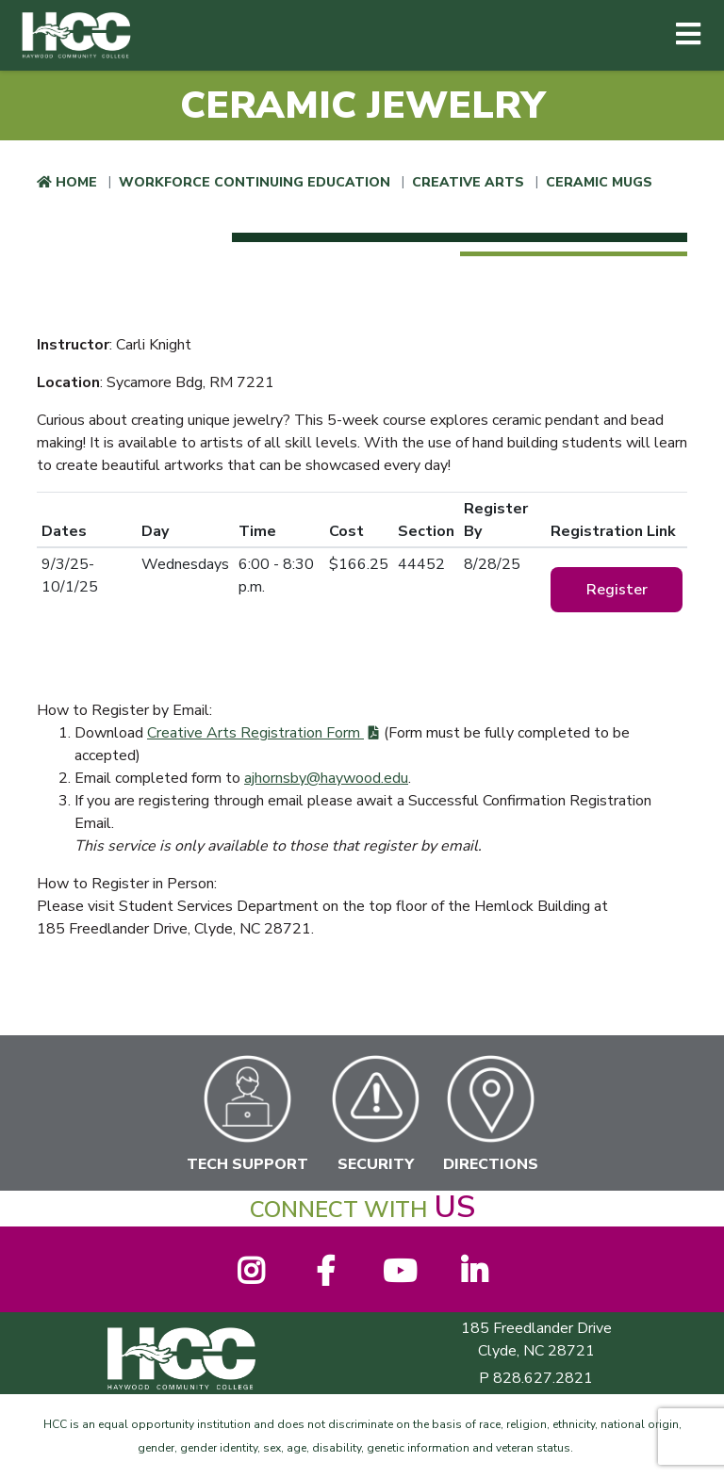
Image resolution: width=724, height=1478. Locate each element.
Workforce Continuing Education (254, 182)
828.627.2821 (543, 1378)
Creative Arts (468, 182)
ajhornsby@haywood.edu (326, 778)
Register (617, 589)
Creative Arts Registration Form (255, 733)
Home (76, 182)
